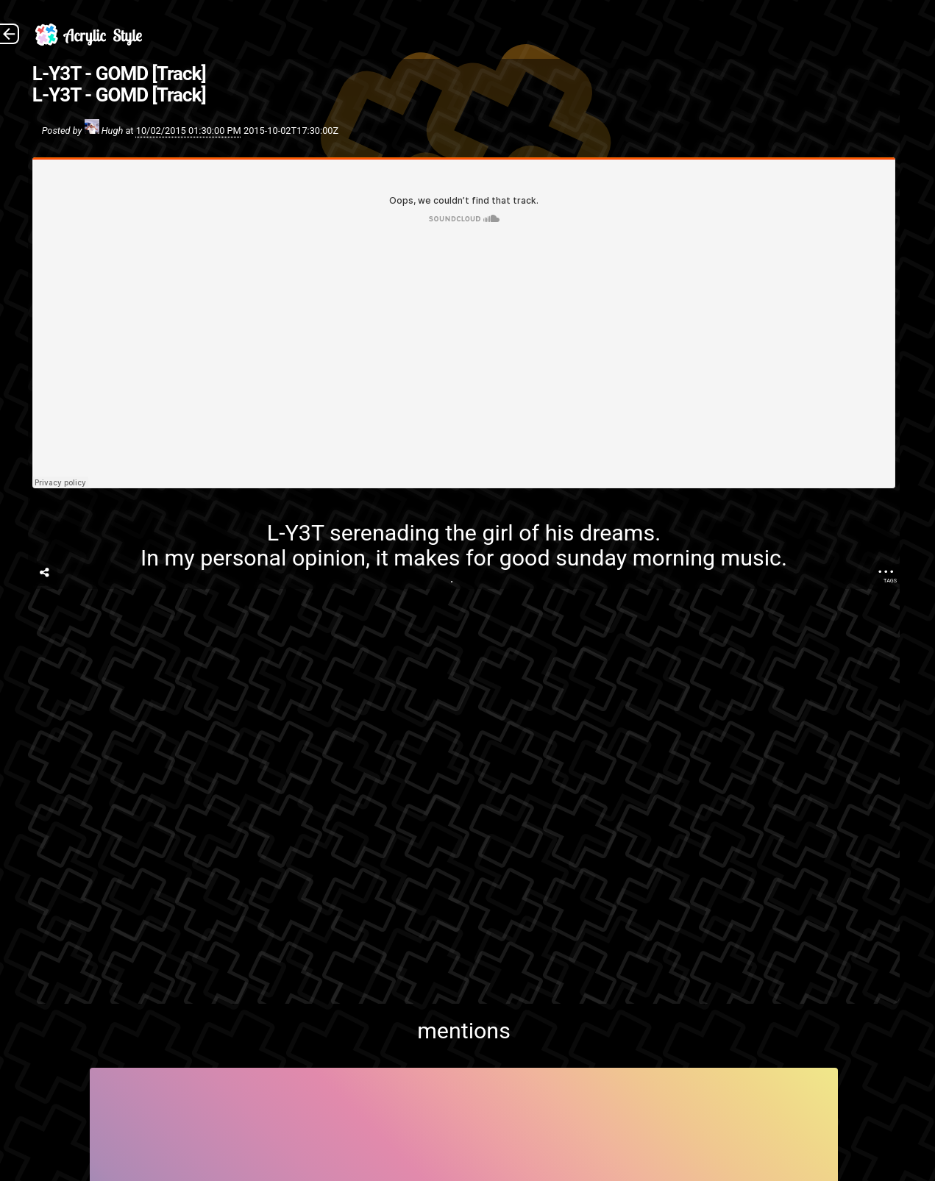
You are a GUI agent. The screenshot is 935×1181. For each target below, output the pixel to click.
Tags (890, 580)
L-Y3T (295, 533)
